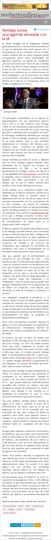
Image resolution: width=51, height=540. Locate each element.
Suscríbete (28, 525)
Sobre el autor (14, 533)
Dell (27, 506)
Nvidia (19, 509)
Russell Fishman (9, 513)
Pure (29, 357)
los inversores (29, 174)
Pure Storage (29, 509)
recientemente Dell (39, 212)
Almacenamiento (9, 506)
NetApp (11, 509)
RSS (37, 525)
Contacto (15, 525)
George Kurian (38, 506)
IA (4, 509)
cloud (21, 506)
